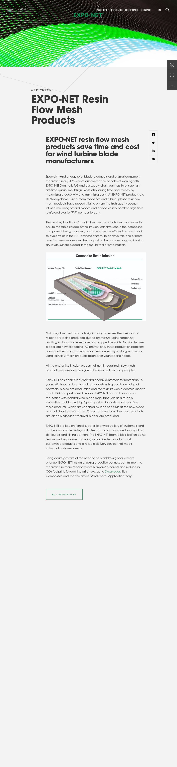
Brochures (117, 10)
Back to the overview (64, 494)
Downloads (112, 471)
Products (102, 10)
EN (159, 9)
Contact (147, 10)
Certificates (132, 10)
